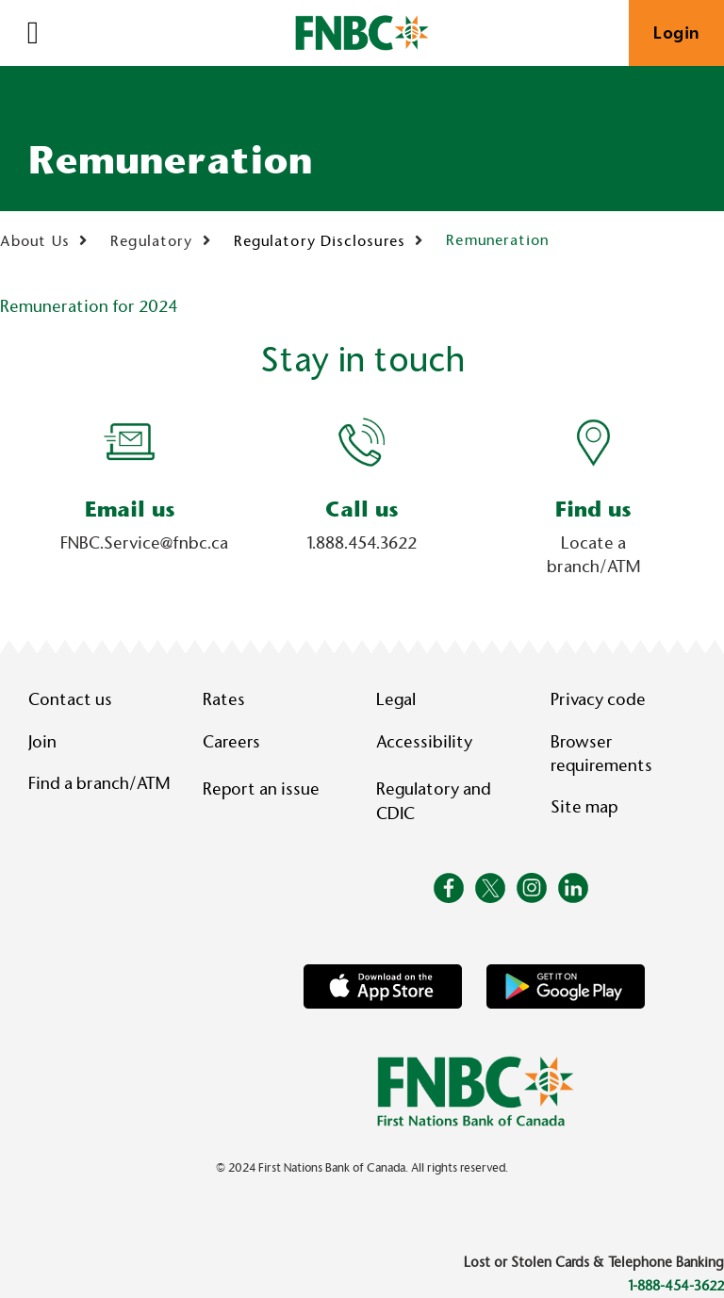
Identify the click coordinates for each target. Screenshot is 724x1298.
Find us (593, 509)
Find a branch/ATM (99, 783)
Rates (224, 699)
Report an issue (261, 789)
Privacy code (598, 699)
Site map (584, 807)
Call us (362, 509)
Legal (396, 699)
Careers (231, 741)
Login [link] (676, 33)
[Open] (33, 33)
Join (42, 741)
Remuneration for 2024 (88, 306)
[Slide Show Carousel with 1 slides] (362, 501)
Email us (130, 509)
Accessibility (424, 741)
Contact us (70, 699)
